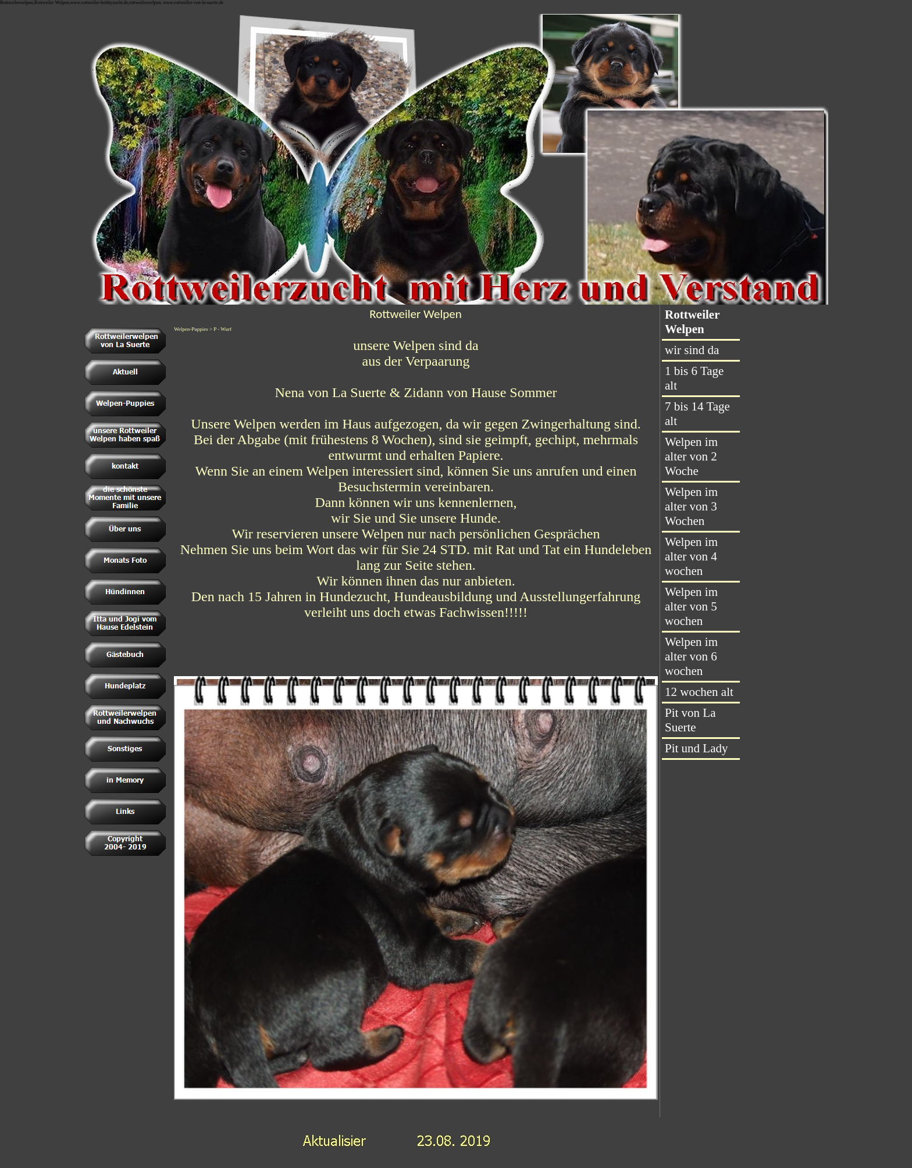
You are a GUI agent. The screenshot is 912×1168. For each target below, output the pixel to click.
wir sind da (692, 350)
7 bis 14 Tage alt (697, 413)
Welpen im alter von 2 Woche (691, 456)
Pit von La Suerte (690, 720)
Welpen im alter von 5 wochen (691, 606)
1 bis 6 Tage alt (694, 378)
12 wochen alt (699, 692)
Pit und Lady (696, 748)
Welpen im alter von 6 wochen (691, 656)
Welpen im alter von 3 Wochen (691, 506)
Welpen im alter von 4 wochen (691, 556)
